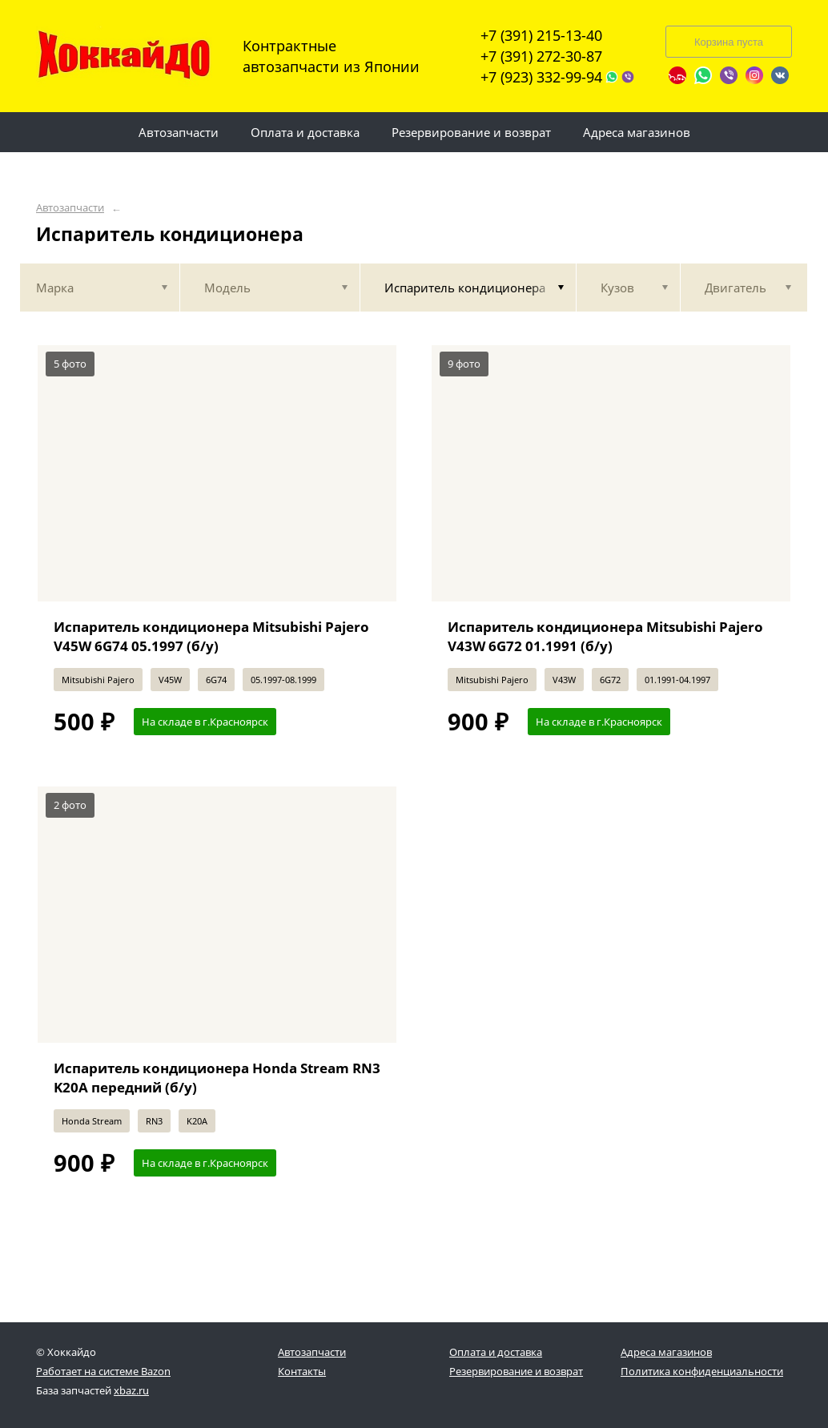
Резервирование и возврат (516, 1371)
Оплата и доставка (495, 1352)
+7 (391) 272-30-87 (541, 56)
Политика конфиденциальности (702, 1371)
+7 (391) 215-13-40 (541, 35)
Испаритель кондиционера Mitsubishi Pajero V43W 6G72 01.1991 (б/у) (605, 636)
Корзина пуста (728, 42)
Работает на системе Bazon (103, 1371)
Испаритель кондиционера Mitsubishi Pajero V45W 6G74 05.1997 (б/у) (211, 636)
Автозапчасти (70, 208)
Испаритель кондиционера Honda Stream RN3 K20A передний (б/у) (217, 1077)
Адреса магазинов (666, 1352)
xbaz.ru (131, 1390)
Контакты (302, 1371)
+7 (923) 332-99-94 (541, 76)
